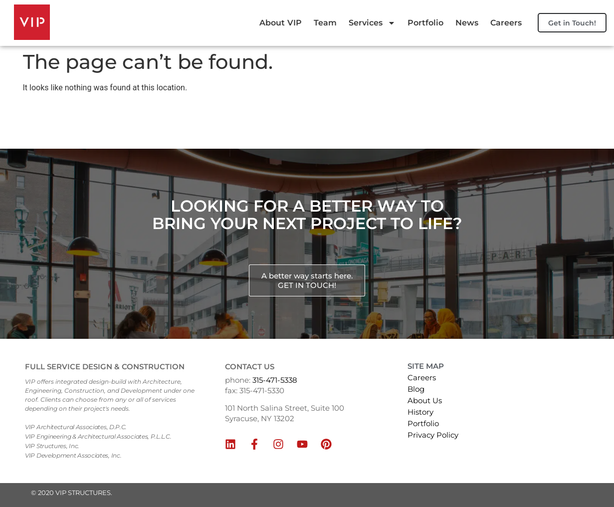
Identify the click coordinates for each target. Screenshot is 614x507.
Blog (416, 389)
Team (362, 11)
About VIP (318, 11)
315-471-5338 (274, 380)
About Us (425, 400)
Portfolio (463, 11)
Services (409, 12)
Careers (500, 33)
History (420, 412)
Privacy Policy (433, 435)
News (504, 11)
